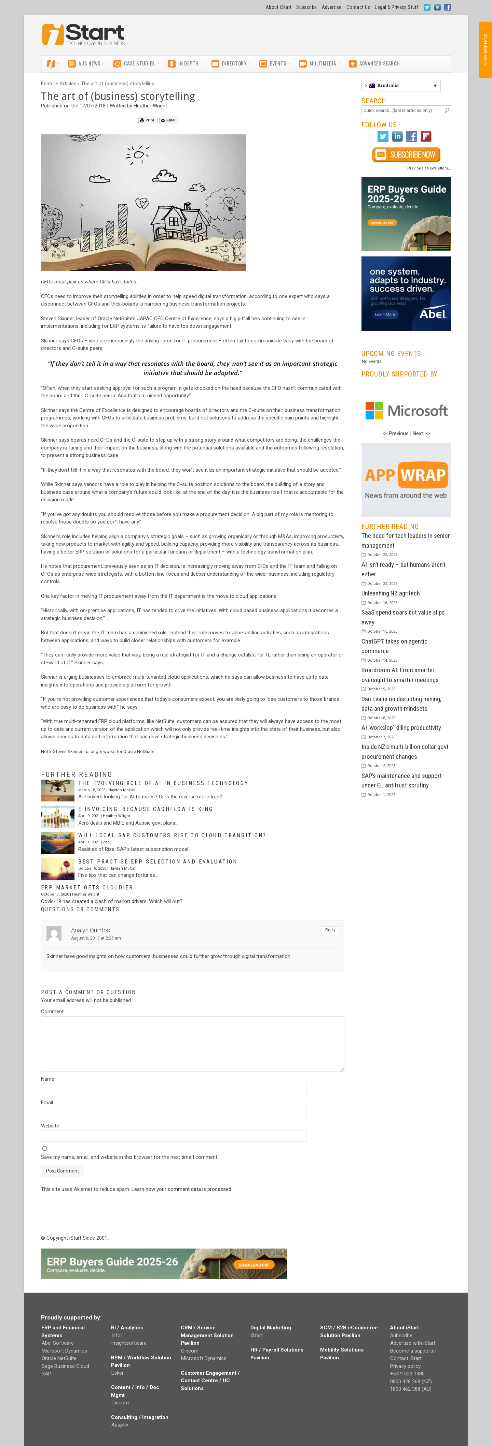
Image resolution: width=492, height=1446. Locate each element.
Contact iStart (406, 1358)
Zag (106, 842)
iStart (257, 1335)
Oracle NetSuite (59, 1358)
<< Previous (395, 433)
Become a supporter (413, 1351)
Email (168, 120)
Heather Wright (150, 106)
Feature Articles (59, 83)
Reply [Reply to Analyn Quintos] (330, 930)
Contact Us (358, 7)
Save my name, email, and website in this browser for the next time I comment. (129, 1157)
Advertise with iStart (412, 1343)
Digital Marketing (270, 1328)
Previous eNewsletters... (429, 168)
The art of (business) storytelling (117, 83)
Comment (52, 1011)
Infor (116, 1335)
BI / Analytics (127, 1328)
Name (47, 1079)
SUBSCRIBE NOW (485, 50)
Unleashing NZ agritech (390, 593)
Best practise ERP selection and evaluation (157, 861)
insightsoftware (129, 1343)
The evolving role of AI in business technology (163, 783)
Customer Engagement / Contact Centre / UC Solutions (210, 1380)
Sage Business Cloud (65, 1366)
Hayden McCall (121, 790)
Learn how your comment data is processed (181, 1189)
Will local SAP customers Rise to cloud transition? (172, 835)
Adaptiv (119, 1425)
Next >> (421, 433)
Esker (117, 1373)
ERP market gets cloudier (87, 887)
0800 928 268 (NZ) (411, 1381)
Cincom (120, 1403)
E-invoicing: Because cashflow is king (146, 809)
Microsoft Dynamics (64, 1351)
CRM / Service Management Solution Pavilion (207, 1335)
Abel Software (58, 1343)
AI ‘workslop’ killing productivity (401, 728)
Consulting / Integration (139, 1417)
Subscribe (306, 7)
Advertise (332, 7)
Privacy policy (405, 1366)
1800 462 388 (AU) (411, 1389)
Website (50, 1126)
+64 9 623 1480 (407, 1374)
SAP (46, 1374)
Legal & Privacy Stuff (397, 7)
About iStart (278, 7)
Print (147, 120)
